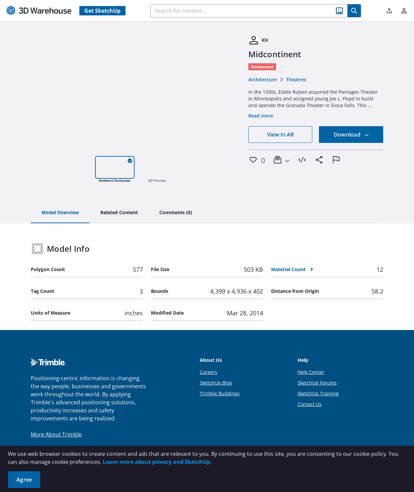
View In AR (280, 134)
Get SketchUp (102, 10)
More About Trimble (56, 434)
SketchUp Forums (317, 383)
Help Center (311, 372)
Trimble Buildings (220, 393)
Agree (24, 479)
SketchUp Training (318, 393)
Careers (208, 372)
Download (351, 134)
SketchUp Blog (216, 383)
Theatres (296, 79)
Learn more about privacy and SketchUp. (157, 462)
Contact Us (310, 404)
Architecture (262, 79)
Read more (260, 115)
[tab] (60, 212)
